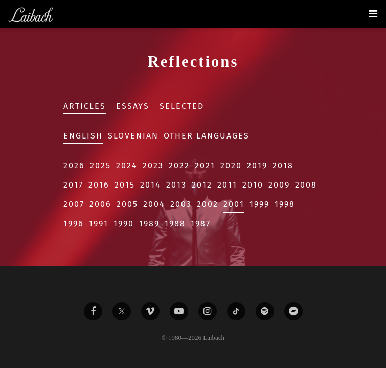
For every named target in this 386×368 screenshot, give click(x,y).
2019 (257, 165)
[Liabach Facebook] (93, 311)
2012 (202, 185)
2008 (306, 185)
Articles (84, 106)
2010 (252, 185)
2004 (154, 204)
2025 (100, 165)
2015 (125, 185)
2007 (73, 204)
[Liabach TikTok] (236, 311)
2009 (279, 185)
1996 (73, 223)
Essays (132, 106)
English (83, 136)
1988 (175, 223)
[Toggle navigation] (373, 14)
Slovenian (133, 136)
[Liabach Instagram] (207, 311)
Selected (182, 106)
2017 (73, 185)
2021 (205, 165)
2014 (150, 185)
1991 (98, 223)
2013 (176, 185)
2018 (283, 165)
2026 (74, 165)
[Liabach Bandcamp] (293, 311)
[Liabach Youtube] (179, 311)
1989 (149, 223)
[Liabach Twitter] (121, 311)
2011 (227, 185)
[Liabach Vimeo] (150, 311)
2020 (231, 165)
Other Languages (206, 136)
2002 (207, 204)
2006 (100, 204)
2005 (127, 204)
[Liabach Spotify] (265, 311)
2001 (233, 204)
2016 (98, 185)
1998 (285, 204)
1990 (123, 223)
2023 (153, 165)
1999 (259, 204)
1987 (201, 223)
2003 (181, 204)
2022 (179, 165)
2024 (127, 165)
